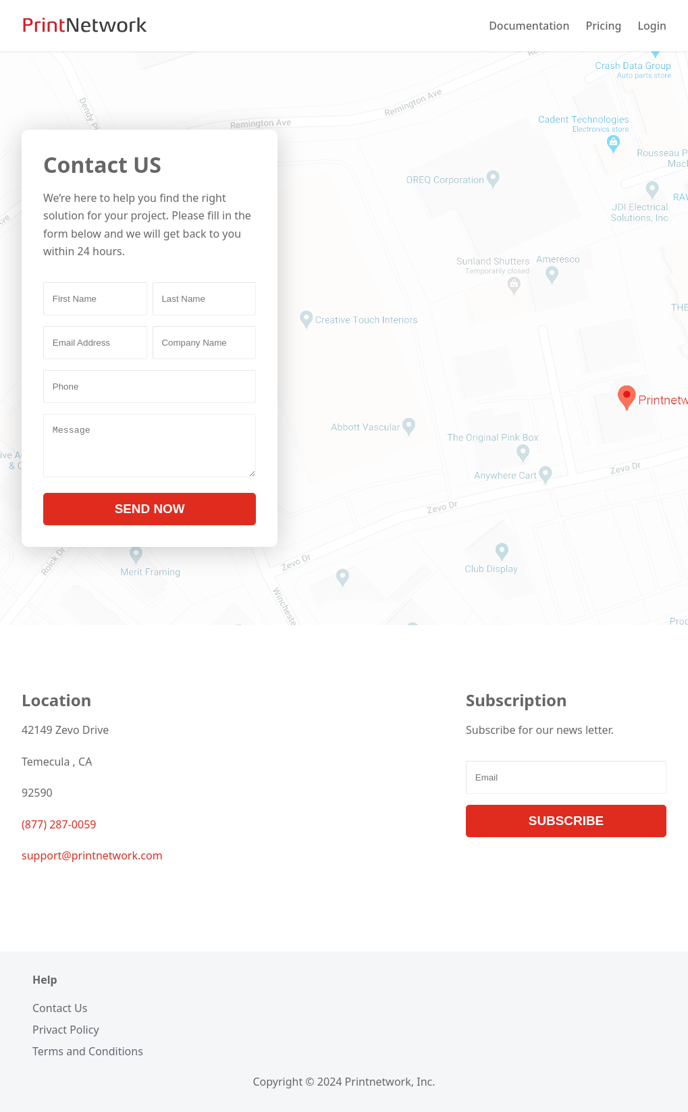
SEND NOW (150, 517)
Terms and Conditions (87, 1051)
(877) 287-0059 (59, 832)
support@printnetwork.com (92, 863)
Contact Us (59, 1008)
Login (651, 25)
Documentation (529, 25)
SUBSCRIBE (566, 829)
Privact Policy (65, 1029)
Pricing (603, 25)
